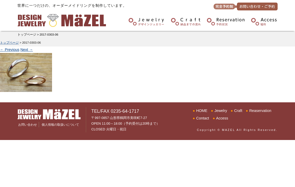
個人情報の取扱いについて (60, 124)
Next (26, 50)
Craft (238, 111)
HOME (201, 111)
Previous (9, 50)
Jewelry (220, 111)
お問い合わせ (27, 124)
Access (222, 118)
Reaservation (260, 111)
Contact (202, 118)
